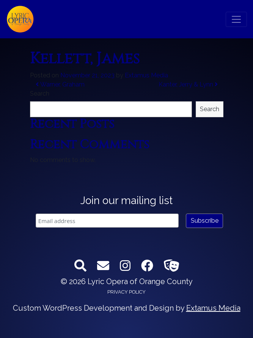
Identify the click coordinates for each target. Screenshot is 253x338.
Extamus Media (146, 75)
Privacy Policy (126, 292)
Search (39, 93)
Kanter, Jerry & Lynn (188, 84)
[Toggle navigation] (236, 19)
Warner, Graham (60, 84)
